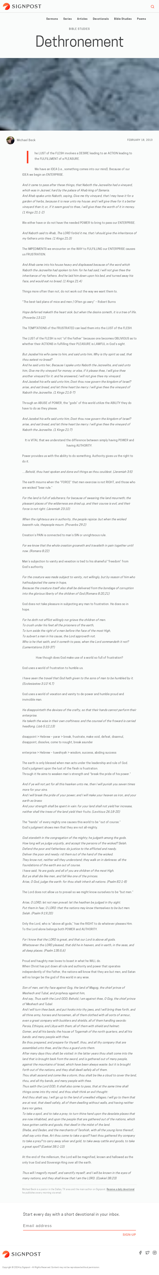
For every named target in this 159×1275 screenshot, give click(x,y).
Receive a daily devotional (120, 1189)
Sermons (52, 19)
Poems (141, 19)
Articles (82, 19)
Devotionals (101, 19)
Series (67, 19)
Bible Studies (123, 19)
